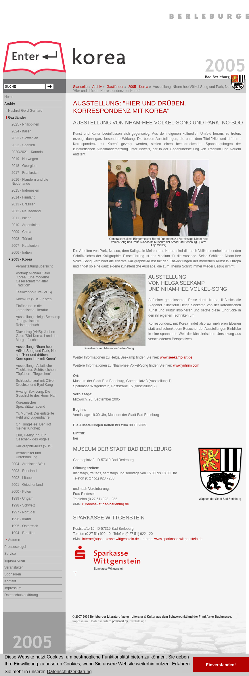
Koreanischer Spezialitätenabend (30, 404)
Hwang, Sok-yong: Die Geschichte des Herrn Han (36, 394)
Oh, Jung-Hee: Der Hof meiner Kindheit (33, 426)
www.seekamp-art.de (176, 357)
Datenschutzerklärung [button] (69, 671)
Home (9, 97)
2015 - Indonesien (25, 190)
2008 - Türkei (22, 239)
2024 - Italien (21, 131)
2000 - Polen (21, 492)
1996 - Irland (21, 519)
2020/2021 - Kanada (27, 152)
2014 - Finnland (23, 197)
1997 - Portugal (23, 512)
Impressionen (14, 560)
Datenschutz (99, 621)
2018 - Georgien (24, 166)
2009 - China (21, 232)
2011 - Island (21, 218)
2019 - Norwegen (25, 159)
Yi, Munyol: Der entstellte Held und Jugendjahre (35, 415)
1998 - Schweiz (23, 505)
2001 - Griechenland (27, 485)
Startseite (80, 87)
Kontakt (10, 581)
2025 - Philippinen (25, 124)
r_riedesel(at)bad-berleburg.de (105, 504)
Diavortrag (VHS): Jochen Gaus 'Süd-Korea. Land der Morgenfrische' (37, 336)
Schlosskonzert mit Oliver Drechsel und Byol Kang (35, 383)
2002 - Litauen (23, 478)
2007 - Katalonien (25, 246)
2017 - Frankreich (25, 173)
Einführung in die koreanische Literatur (32, 308)
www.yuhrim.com (186, 365)
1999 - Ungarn (23, 498)
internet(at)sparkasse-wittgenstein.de (110, 539)
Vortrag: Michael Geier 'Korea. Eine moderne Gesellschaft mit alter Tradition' (33, 279)
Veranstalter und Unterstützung (28, 455)
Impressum (12, 588)
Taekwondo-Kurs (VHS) (34, 292)
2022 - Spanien (23, 145)
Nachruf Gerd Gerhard (25, 111)
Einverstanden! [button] (221, 664)
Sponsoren (12, 574)
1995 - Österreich (25, 526)
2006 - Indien (22, 253)
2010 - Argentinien (25, 225)
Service (10, 554)
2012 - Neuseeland (26, 211)
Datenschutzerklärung (21, 595)
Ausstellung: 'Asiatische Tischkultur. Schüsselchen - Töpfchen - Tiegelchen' (37, 370)
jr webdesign (137, 621)
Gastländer (115, 87)
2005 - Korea (138, 87)
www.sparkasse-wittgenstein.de (178, 539)
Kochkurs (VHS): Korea (34, 299)
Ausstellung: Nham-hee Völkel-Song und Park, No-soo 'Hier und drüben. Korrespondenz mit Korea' (36, 353)
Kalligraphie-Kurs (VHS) (34, 446)
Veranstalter (13, 567)
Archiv (97, 87)
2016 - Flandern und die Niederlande (30, 182)
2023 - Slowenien (25, 138)
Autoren (14, 540)
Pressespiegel (15, 547)
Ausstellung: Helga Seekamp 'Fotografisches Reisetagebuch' (38, 321)
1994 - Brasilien (23, 533)
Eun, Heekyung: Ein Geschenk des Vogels (32, 437)
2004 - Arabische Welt (28, 464)
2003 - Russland (24, 471)
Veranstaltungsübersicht (34, 266)
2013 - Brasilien (23, 204)
